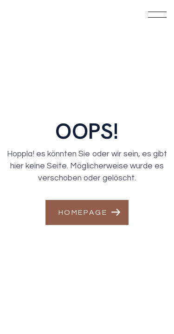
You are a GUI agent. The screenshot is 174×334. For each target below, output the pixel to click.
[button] (87, 212)
